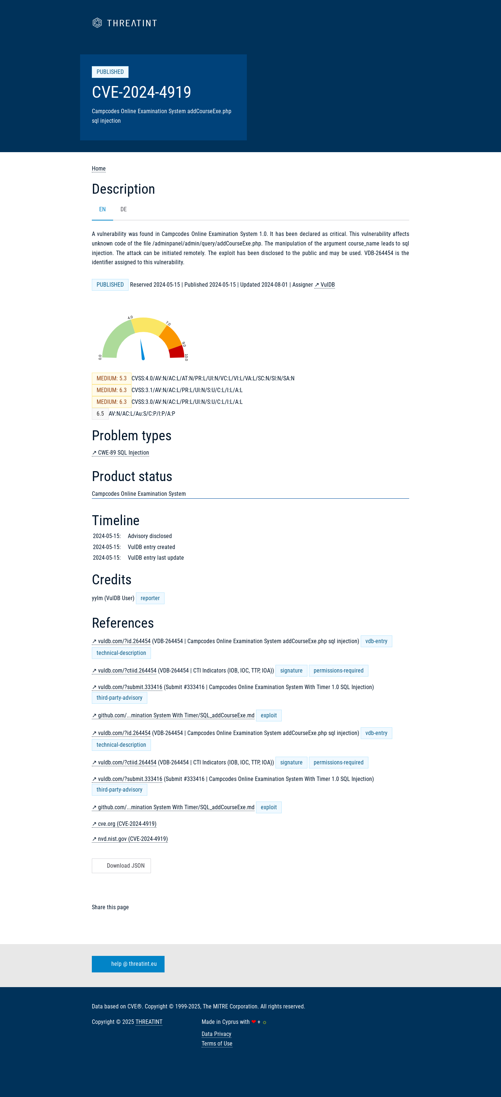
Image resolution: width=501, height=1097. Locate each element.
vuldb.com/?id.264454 (124, 641)
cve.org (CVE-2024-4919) (127, 823)
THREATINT (149, 1021)
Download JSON (121, 865)
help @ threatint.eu (127, 964)
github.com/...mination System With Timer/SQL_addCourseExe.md (176, 715)
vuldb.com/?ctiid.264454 (127, 670)
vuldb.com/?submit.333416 (130, 687)
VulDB (328, 284)
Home (99, 168)
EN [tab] (102, 209)
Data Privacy (216, 1033)
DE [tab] (123, 209)
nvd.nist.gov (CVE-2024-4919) (133, 838)
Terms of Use (217, 1043)
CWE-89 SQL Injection (123, 452)
